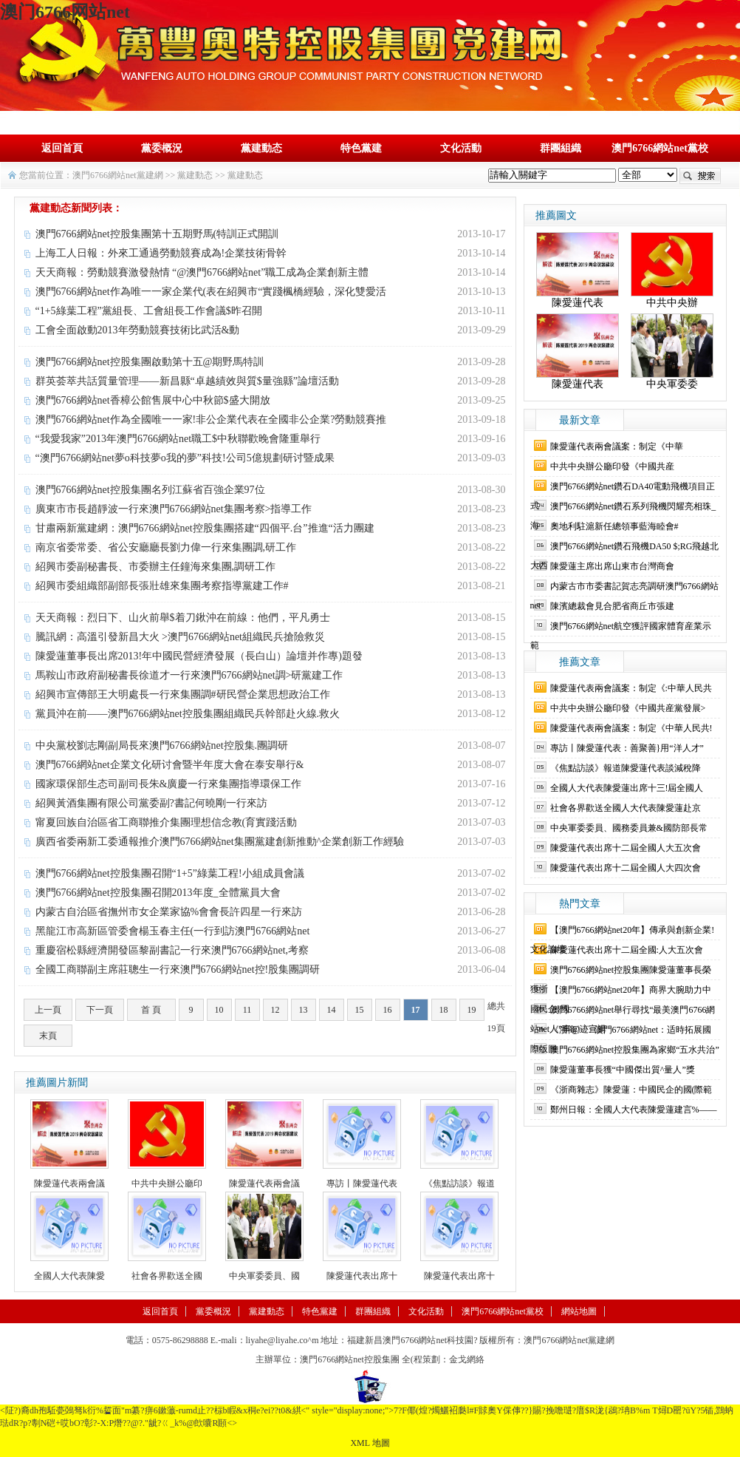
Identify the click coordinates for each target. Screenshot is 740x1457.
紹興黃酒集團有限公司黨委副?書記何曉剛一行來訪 (151, 803)
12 (275, 1010)
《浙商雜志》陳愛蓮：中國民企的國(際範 (631, 1089)
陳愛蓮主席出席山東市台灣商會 (612, 566)
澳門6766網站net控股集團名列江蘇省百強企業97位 (150, 489)
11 (247, 1010)
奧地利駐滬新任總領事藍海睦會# (614, 526)
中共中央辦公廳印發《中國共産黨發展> (628, 708)
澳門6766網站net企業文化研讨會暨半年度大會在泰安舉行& (169, 764)
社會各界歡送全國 (166, 1276)
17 (415, 1010)
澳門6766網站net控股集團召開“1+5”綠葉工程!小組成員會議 (169, 873)
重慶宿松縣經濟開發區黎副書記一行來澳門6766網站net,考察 (172, 950)
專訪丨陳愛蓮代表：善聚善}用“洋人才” (627, 748)
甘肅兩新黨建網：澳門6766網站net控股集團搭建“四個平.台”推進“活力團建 (204, 528)
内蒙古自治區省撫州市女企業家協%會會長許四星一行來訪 (169, 911)
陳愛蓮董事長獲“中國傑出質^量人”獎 (622, 1069)
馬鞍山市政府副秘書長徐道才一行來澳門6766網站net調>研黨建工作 (189, 675)
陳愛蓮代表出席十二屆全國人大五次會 (625, 848)
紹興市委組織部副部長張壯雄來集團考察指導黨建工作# (162, 585)
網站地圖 (579, 1311)
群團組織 (560, 148)
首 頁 (151, 1010)
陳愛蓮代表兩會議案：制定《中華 (616, 446)
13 (303, 1010)
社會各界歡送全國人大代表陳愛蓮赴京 (625, 808)
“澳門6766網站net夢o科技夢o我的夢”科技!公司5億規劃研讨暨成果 (185, 457)
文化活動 (461, 148)
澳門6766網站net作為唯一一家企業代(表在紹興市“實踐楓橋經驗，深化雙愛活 (211, 291)
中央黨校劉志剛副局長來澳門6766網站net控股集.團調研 (162, 745)
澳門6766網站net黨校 (659, 148)
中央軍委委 (672, 384)
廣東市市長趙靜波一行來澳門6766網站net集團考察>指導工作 (173, 508)
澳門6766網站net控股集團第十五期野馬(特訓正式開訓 (157, 234)
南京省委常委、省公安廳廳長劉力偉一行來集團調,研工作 (166, 547)
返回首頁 (62, 148)
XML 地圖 (369, 1443)
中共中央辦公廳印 (166, 1183)
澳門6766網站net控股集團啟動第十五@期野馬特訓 (149, 361)
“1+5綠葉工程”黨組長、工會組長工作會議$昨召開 (148, 310)
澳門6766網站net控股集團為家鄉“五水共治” (634, 1050)
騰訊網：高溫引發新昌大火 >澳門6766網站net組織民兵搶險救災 (180, 636)
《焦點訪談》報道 (459, 1183)
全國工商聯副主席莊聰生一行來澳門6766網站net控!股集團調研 (178, 969)
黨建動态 (261, 148)
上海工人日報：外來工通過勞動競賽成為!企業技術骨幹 (161, 253)
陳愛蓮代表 (577, 302)
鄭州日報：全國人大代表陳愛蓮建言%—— (633, 1109)
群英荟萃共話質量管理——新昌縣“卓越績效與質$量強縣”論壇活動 (187, 381)
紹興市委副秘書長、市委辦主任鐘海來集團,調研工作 (155, 566)
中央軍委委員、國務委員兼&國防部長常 (629, 828)
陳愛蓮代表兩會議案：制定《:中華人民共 (631, 688)
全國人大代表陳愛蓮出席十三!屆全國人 (627, 788)
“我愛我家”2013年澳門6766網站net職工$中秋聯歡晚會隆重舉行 (178, 438)
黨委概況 (161, 148)
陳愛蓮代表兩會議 (69, 1183)
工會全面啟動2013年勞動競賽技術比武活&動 (137, 330)
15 (359, 1010)
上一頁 (48, 1010)
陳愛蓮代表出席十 (361, 1276)
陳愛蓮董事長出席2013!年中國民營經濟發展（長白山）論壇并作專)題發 (199, 656)
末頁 (48, 1035)
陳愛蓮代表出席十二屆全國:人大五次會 (626, 950)
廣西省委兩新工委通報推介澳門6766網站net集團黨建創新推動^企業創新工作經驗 (220, 841)
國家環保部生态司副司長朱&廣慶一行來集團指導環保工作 (168, 783)
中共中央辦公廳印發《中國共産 (612, 466)
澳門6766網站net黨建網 (117, 175)
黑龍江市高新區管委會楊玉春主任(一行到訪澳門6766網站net (172, 931)
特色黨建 (361, 148)
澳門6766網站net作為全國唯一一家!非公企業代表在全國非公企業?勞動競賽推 (211, 419)
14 (331, 1010)
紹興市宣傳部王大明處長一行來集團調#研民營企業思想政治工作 (182, 694)
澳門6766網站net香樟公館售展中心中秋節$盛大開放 (152, 400)
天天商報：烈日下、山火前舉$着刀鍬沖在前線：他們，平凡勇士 (182, 617)
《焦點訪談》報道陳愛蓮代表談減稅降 (625, 768)
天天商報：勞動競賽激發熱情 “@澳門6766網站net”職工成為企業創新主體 (202, 272)
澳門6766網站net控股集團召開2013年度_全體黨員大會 (158, 892)
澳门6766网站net (65, 11)
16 (387, 1010)
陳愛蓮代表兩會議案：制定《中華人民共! (631, 728)
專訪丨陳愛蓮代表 (361, 1183)
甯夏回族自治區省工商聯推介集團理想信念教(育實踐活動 (166, 822)
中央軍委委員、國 (264, 1276)
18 (443, 1010)
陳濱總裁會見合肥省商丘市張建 (612, 606)
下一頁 (99, 1010)
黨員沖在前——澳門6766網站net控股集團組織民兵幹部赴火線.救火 (187, 713)
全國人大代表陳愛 (69, 1276)
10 (219, 1010)
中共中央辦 (672, 302)
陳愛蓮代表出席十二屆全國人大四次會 (625, 868)
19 (471, 1010)
